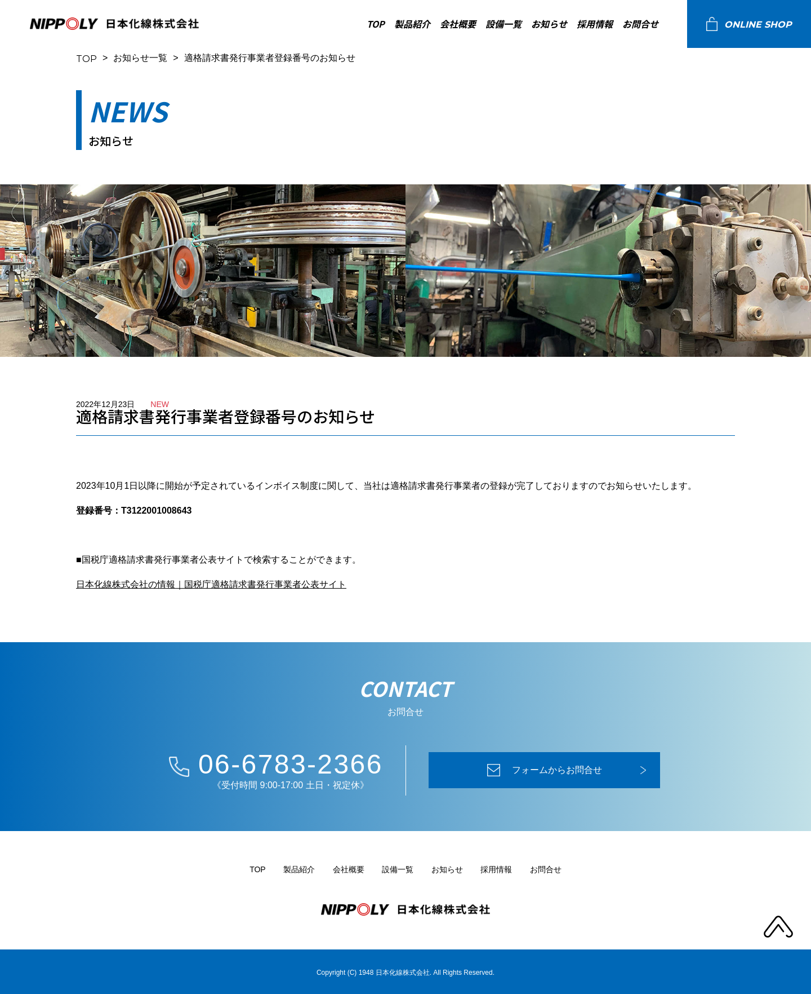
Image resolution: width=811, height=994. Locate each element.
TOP (376, 23)
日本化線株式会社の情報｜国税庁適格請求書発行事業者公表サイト (211, 584)
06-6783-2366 (290, 764)
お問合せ (640, 23)
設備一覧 (503, 23)
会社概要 (458, 23)
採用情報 (595, 23)
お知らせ (549, 23)
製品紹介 (412, 23)
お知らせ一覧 (140, 58)
